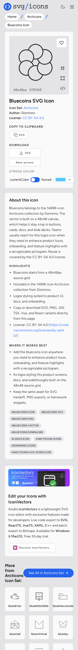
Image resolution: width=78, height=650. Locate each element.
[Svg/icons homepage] (25, 7)
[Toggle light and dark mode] (63, 6)
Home (12, 17)
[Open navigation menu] (72, 7)
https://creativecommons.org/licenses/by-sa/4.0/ (41, 330)
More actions (25, 162)
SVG (19, 135)
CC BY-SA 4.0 (33, 118)
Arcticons (34, 17)
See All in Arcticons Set (48, 573)
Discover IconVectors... (32, 547)
